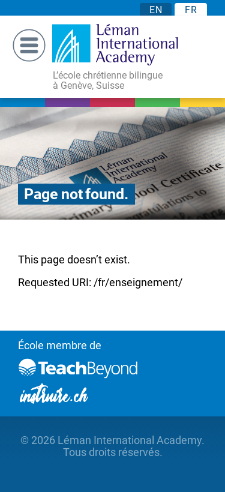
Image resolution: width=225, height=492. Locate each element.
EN (155, 10)
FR (191, 10)
